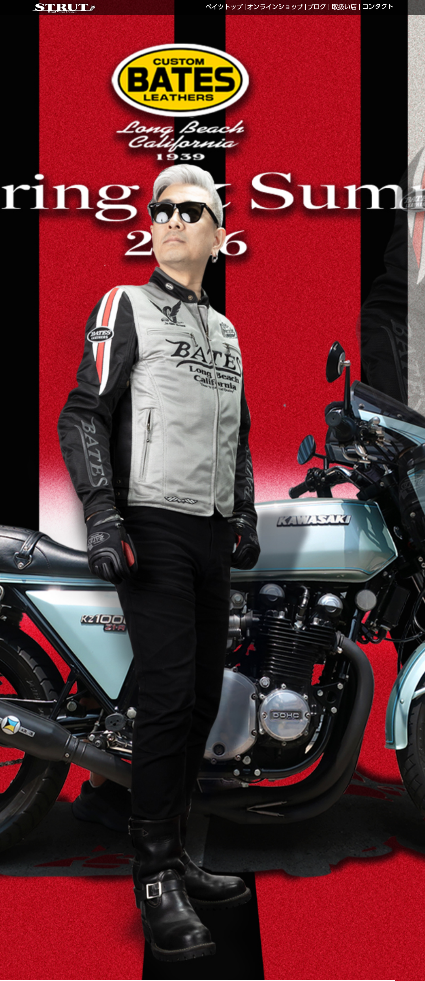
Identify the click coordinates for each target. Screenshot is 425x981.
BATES (224, 7)
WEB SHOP (275, 7)
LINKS (317, 7)
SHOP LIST (344, 7)
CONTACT (378, 7)
